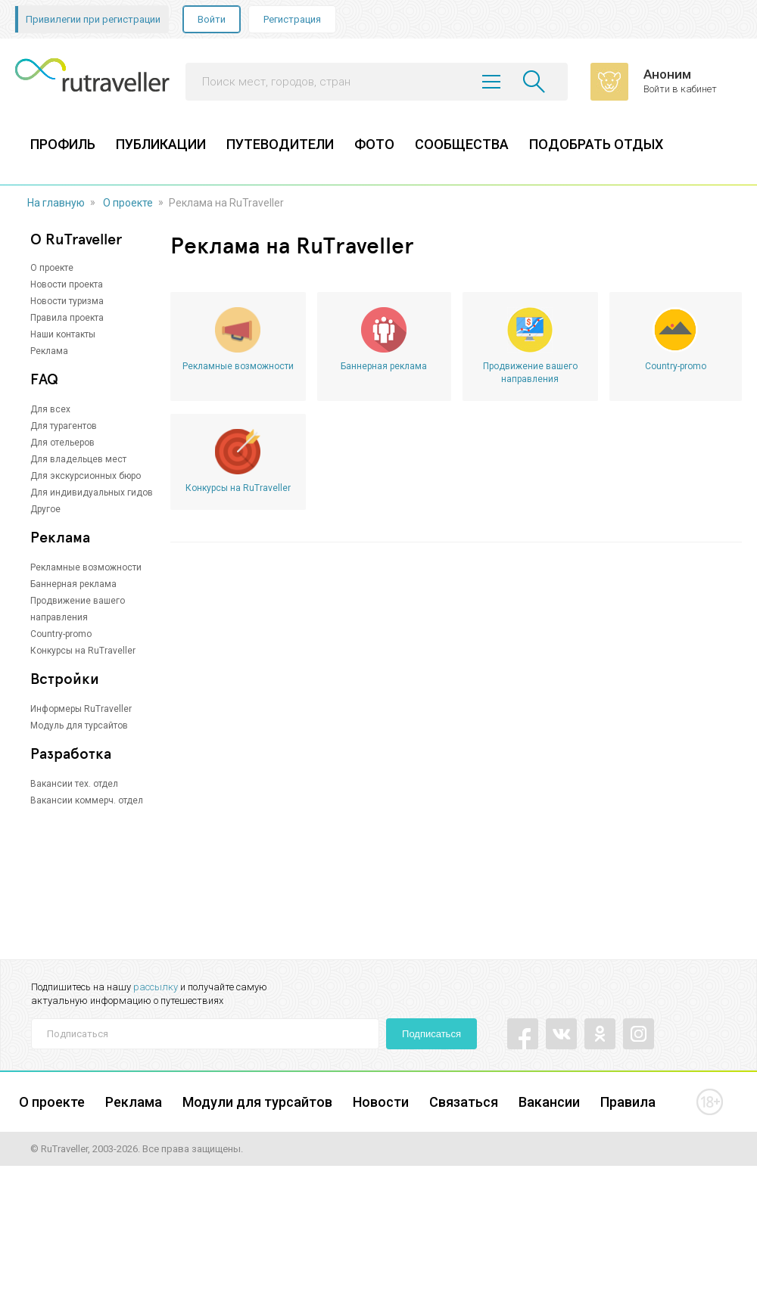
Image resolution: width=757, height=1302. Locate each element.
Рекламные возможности (86, 567)
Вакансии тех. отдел (74, 783)
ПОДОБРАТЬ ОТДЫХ (596, 144)
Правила (628, 1102)
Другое (45, 509)
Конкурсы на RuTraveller (83, 650)
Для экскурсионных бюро (85, 476)
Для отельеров (62, 442)
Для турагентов (63, 426)
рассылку (155, 987)
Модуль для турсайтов (79, 725)
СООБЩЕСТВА (462, 144)
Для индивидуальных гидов (91, 492)
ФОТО (374, 144)
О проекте (128, 203)
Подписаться (431, 1033)
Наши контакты (62, 334)
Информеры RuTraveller (81, 709)
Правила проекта (67, 317)
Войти (212, 19)
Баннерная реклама (73, 584)
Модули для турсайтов (257, 1102)
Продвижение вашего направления (530, 372)
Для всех (50, 409)
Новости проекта (66, 284)
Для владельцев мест (78, 459)
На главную (56, 203)
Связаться (463, 1102)
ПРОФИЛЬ (62, 144)
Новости (381, 1102)
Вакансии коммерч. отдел (86, 800)
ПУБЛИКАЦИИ (161, 144)
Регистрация (292, 19)
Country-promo (61, 634)
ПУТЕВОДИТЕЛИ (280, 144)
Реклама (49, 351)
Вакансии (549, 1102)
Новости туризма (67, 301)
